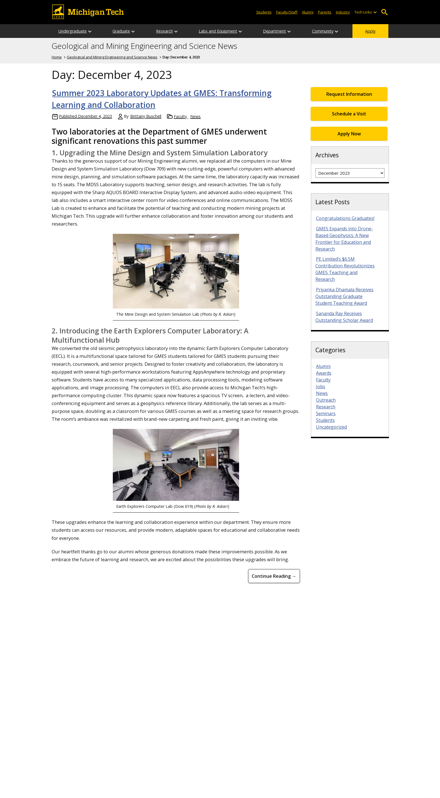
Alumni (307, 12)
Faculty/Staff (286, 12)
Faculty (180, 116)
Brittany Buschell (145, 116)
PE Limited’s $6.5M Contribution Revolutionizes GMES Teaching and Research (345, 269)
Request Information (349, 94)
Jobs (320, 386)
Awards (323, 373)
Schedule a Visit (349, 114)
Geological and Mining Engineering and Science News (144, 46)
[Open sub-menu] (375, 12)
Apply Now (349, 134)
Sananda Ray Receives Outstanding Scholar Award (344, 316)
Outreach (326, 400)
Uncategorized (331, 427)
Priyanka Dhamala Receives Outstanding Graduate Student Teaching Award (344, 296)
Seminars (326, 413)
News (195, 116)
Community (322, 31)
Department (274, 31)
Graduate (121, 31)
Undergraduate (72, 31)
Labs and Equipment (218, 31)
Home (57, 57)
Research (164, 31)
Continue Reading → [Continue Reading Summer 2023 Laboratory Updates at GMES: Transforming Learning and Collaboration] (274, 576)
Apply (370, 31)
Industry (343, 12)
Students (264, 12)
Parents (324, 12)
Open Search (384, 12)
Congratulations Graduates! (345, 218)
